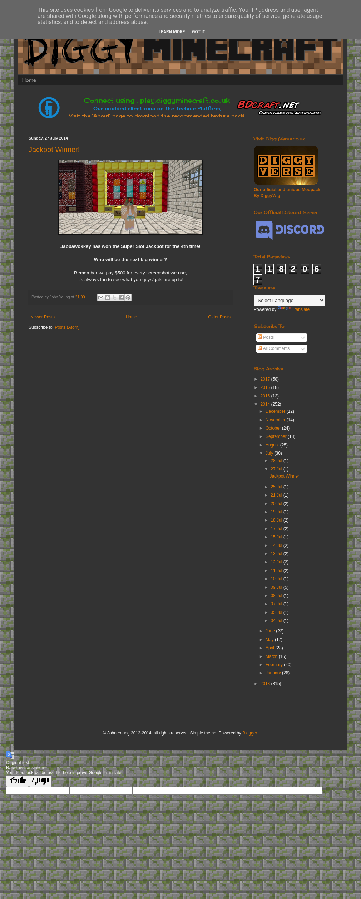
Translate (294, 309)
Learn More (172, 31)
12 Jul (277, 562)
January (274, 672)
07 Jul (277, 603)
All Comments (274, 348)
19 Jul (277, 511)
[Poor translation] (40, 781)
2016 (266, 387)
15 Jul (277, 536)
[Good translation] (17, 781)
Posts (266, 337)
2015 (266, 396)
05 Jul (277, 612)
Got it (198, 31)
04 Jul (277, 620)
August (273, 445)
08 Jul (277, 595)
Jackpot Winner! (54, 149)
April (270, 647)
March (272, 656)
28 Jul (277, 460)
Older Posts (219, 316)
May (270, 639)
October (274, 428)
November (276, 419)
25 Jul (277, 486)
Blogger (249, 733)
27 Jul (277, 469)
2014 (266, 404)
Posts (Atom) (67, 327)
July (270, 453)
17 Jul (277, 528)
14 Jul (277, 545)
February (275, 664)
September (277, 436)
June (271, 631)
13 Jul (277, 553)
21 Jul (277, 495)
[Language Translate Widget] (289, 300)
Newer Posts (42, 316)
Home (29, 80)
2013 (266, 683)
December (276, 411)
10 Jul (277, 578)
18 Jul (277, 520)
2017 (266, 379)
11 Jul (277, 570)
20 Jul (277, 503)
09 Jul (277, 587)
